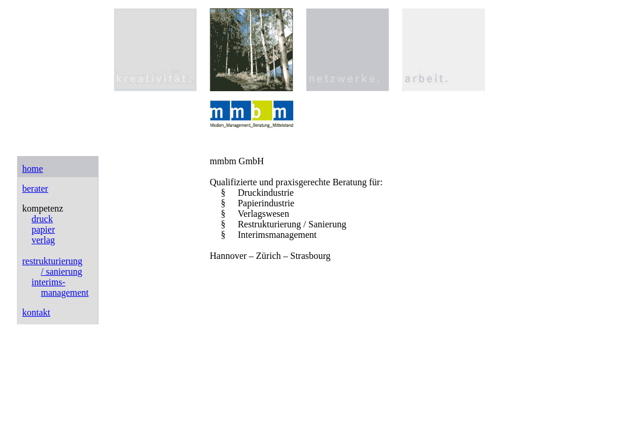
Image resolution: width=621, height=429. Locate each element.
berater (35, 188)
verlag (43, 240)
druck (42, 219)
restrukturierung (52, 261)
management (65, 292)
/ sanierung (61, 271)
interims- (48, 282)
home (32, 169)
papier (43, 229)
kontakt (36, 312)
